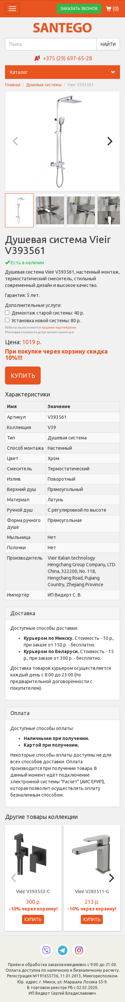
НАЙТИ (108, 44)
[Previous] (16, 141)
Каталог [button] (65, 72)
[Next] (109, 141)
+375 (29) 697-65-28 (67, 58)
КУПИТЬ (23, 375)
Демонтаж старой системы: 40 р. (44, 313)
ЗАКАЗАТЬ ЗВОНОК (79, 8)
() (112, 9)
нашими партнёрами (59, 327)
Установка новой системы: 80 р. (43, 320)
